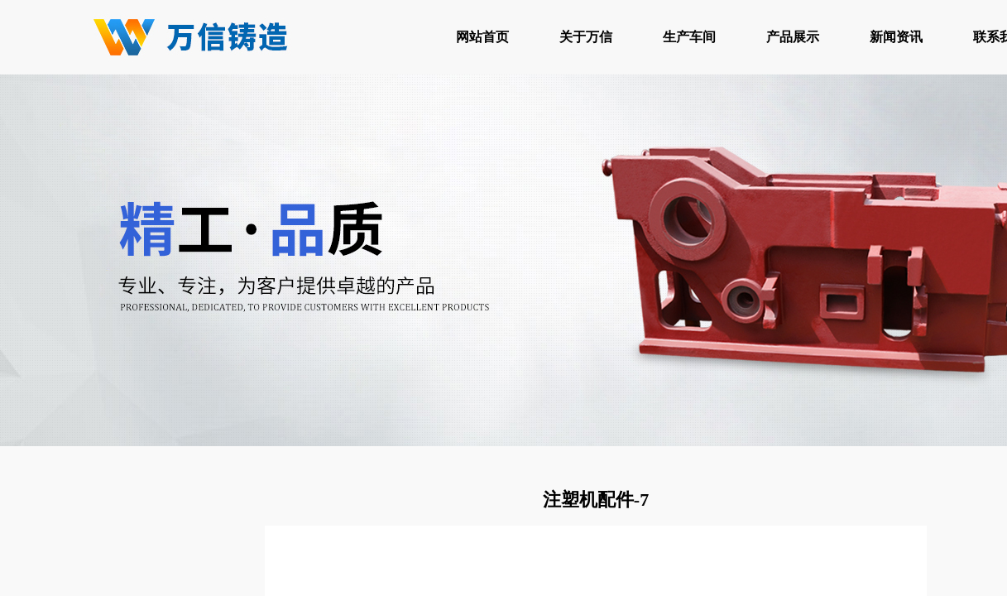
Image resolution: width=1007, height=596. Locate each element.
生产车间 (689, 37)
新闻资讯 (896, 37)
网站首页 (482, 37)
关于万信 (585, 37)
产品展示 (792, 37)
